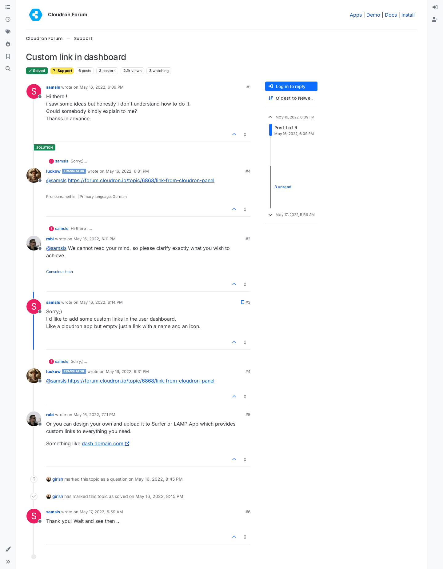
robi (50, 238)
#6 (247, 511)
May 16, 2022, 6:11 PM (95, 238)
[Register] (435, 20)
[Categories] (8, 7)
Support (62, 70)
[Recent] (8, 20)
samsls (53, 87)
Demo (373, 15)
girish (57, 479)
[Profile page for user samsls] (33, 91)
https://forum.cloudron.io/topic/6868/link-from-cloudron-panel (141, 180)
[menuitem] (435, 7)
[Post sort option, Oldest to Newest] (291, 98)
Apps (356, 15)
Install (408, 15)
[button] (8, 549)
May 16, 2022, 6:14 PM (101, 302)
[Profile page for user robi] (33, 243)
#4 (247, 171)
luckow (53, 171)
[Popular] (8, 44)
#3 (247, 302)
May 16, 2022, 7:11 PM (94, 414)
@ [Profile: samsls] (56, 180)
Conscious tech (59, 271)
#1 (248, 87)
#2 (247, 238)
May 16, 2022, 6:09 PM (102, 87)
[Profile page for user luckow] (33, 175)
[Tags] (8, 32)
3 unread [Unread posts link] (282, 186)
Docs (391, 15)
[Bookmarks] (8, 57)
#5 (247, 414)
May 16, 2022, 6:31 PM (127, 171)
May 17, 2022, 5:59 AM (101, 511)
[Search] (8, 69)
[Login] (435, 7)
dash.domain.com (105, 443)
